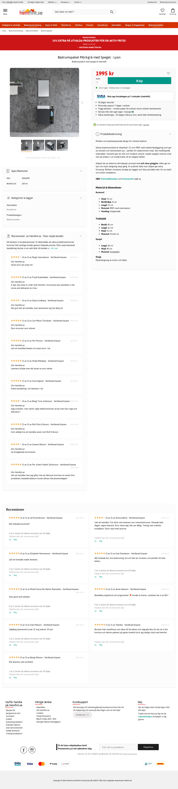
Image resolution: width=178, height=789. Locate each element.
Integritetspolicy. (129, 754)
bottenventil (127, 179)
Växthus (78, 25)
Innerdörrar (102, 25)
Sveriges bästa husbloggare (48, 722)
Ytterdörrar (66, 25)
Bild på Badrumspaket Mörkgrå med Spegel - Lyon (43, 158)
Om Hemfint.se (42, 710)
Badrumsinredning (32, 25)
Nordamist (11, 209)
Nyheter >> (52, 2)
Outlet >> (78, 2)
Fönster (89, 25)
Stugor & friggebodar (135, 25)
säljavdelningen (145, 716)
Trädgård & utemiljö (11, 25)
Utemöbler (116, 25)
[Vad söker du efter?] (84, 12)
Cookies (39, 713)
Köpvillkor (40, 707)
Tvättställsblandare (109, 179)
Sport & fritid (51, 25)
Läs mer (54, 248)
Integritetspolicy (43, 716)
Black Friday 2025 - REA (46, 719)
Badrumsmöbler (155, 25)
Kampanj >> (65, 2)
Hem (4, 31)
